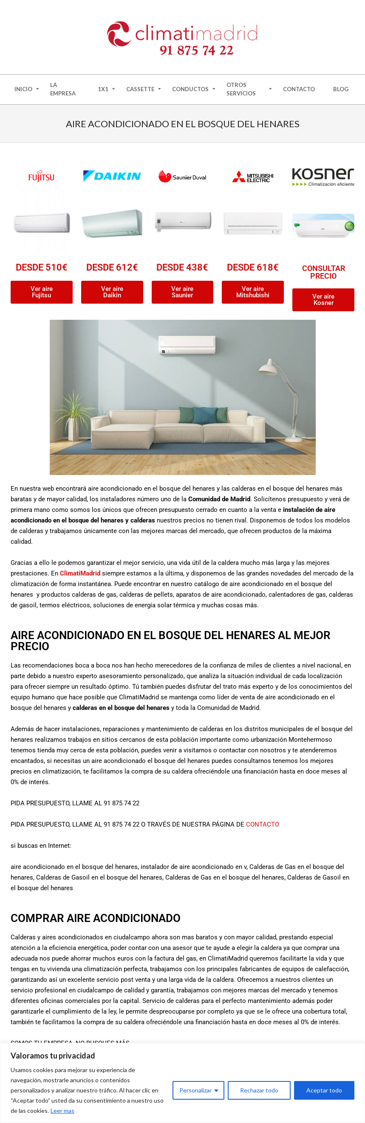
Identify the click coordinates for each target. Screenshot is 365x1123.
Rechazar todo (259, 1090)
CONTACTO (262, 824)
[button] (323, 299)
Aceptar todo (324, 1090)
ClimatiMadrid (80, 573)
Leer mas (62, 1110)
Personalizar (195, 1090)
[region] (182, 1083)
